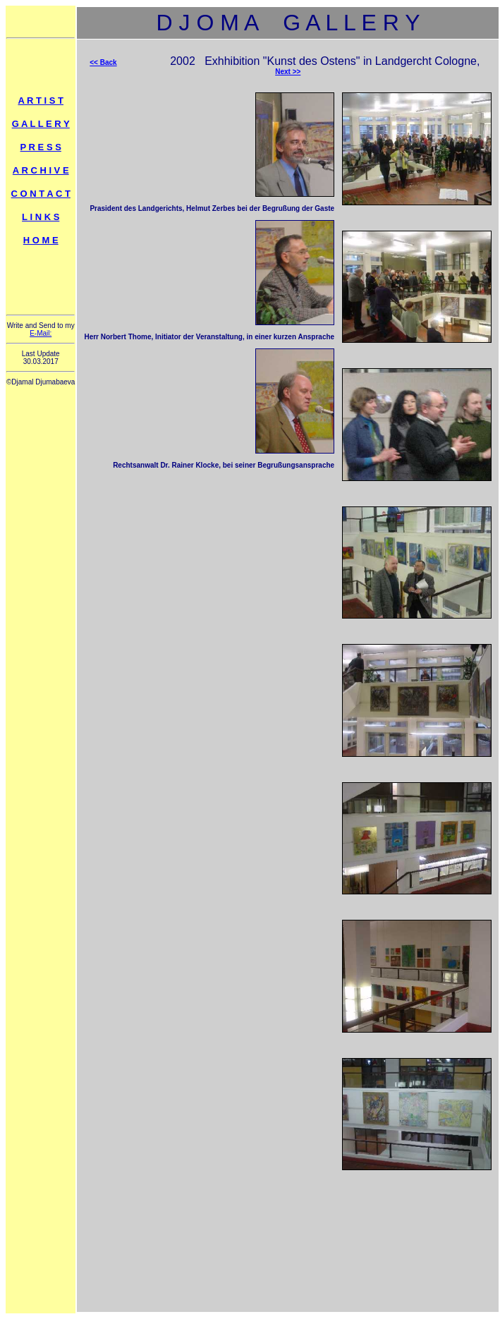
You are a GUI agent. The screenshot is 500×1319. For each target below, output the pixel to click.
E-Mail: (40, 333)
